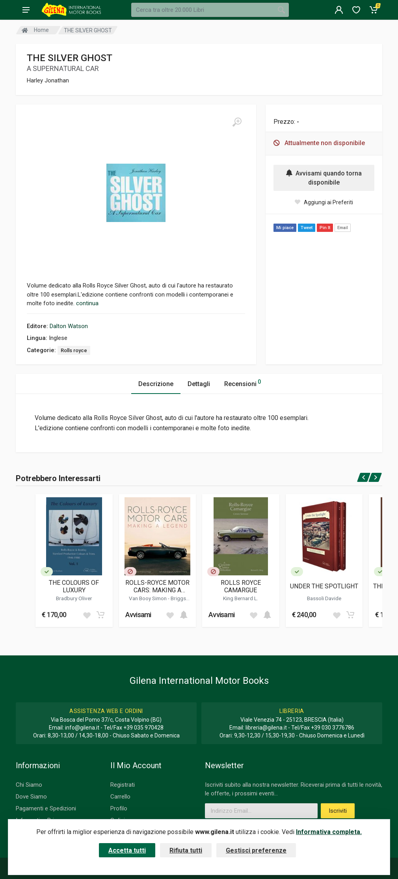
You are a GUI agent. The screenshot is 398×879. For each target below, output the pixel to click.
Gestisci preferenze (256, 850)
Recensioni (242, 383)
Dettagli (199, 384)
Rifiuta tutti (185, 850)
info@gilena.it (82, 727)
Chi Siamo (29, 784)
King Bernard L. (240, 598)
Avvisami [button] (138, 614)
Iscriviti (338, 810)
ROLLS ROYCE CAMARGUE (241, 586)
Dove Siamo (31, 796)
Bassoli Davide (324, 598)
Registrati (122, 784)
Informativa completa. (329, 832)
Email (342, 227)
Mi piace (285, 227)
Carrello (120, 796)
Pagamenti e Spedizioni (46, 808)
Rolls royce (74, 350)
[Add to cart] (100, 615)
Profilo (118, 808)
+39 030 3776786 (332, 727)
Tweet (306, 227)
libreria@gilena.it (266, 727)
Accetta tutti (127, 850)
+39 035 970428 (143, 727)
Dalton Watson (69, 326)
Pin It (325, 227)
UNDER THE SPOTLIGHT (324, 586)
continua (87, 303)
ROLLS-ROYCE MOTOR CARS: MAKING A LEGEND (157, 586)
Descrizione (155, 384)
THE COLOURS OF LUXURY (74, 586)
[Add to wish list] (87, 615)
